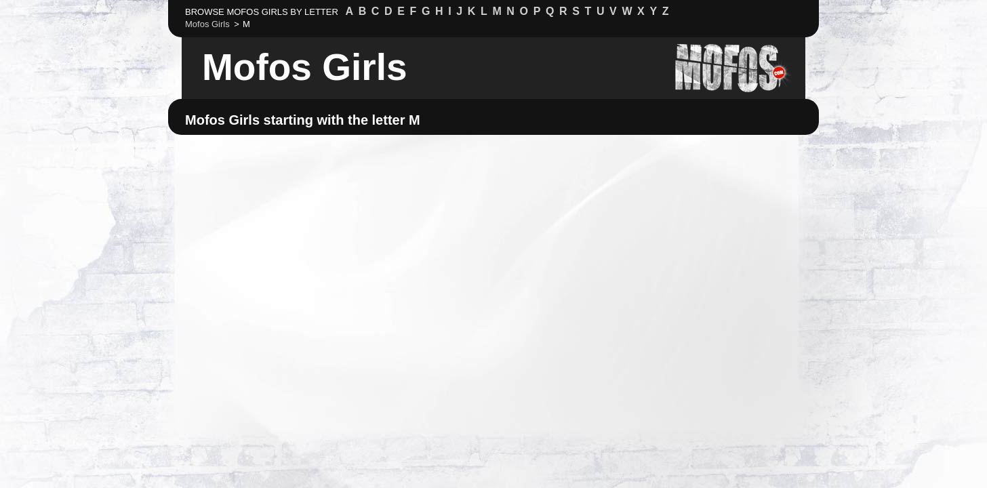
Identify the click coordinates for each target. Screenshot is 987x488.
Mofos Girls (304, 67)
